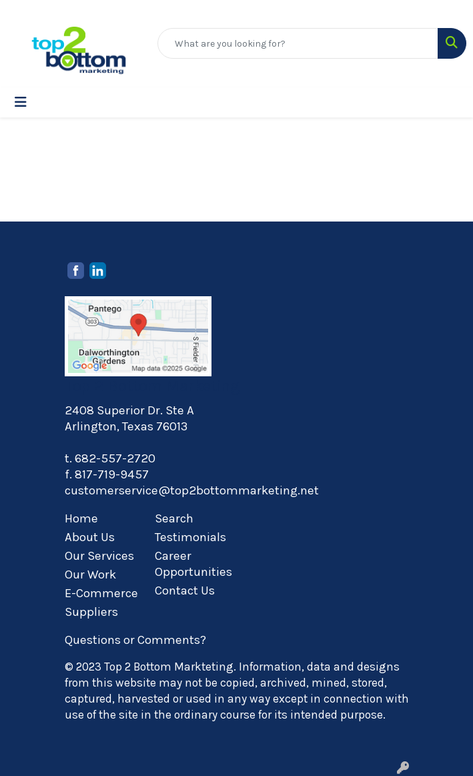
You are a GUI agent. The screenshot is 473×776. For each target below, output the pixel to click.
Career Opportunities (192, 563)
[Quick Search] (297, 43)
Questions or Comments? (135, 640)
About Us (90, 537)
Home (81, 518)
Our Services (99, 555)
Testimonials (190, 537)
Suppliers (91, 612)
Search (174, 518)
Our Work (90, 574)
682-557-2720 (115, 458)
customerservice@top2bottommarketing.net (192, 490)
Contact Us (185, 590)
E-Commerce (101, 593)
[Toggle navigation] (21, 102)
